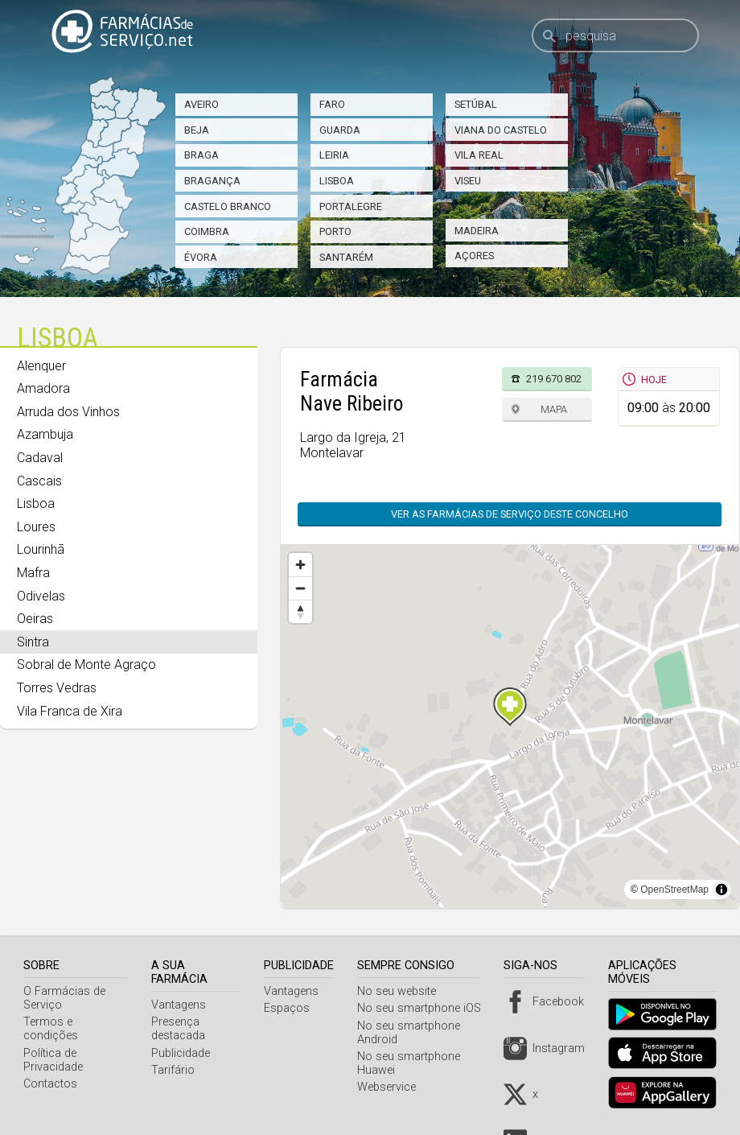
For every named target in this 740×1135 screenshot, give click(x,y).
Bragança (212, 181)
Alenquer (41, 366)
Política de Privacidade (53, 1046)
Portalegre (350, 206)
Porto (335, 231)
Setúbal (475, 104)
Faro (332, 104)
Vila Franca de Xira (69, 711)
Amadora (43, 388)
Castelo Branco (227, 206)
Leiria (334, 155)
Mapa (554, 409)
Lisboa (336, 181)
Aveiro (201, 104)
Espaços (294, 1008)
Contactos (50, 1070)
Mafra (33, 572)
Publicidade (184, 1053)
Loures (36, 526)
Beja (196, 130)
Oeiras (35, 618)
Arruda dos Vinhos (68, 411)
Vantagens (182, 1005)
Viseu (467, 181)
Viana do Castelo (500, 130)
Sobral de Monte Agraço (86, 664)
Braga (201, 155)
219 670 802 (554, 379)
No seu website (403, 991)
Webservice (393, 1087)
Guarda (339, 130)
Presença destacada (182, 1028)
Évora (200, 257)
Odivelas (41, 596)
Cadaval (40, 457)
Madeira (476, 231)
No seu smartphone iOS (425, 1008)
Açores (474, 256)
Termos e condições (76, 1022)
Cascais (39, 481)
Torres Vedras (57, 687)
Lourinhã (40, 549)
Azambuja (45, 434)
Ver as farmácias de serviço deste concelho (509, 514)
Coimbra (206, 231)
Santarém (346, 257)
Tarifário (177, 1070)
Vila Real (479, 155)
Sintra (33, 642)
